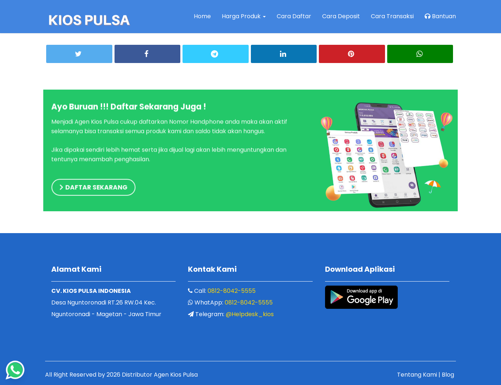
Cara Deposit (341, 16)
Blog (448, 374)
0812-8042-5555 (232, 291)
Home (202, 16)
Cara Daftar (294, 16)
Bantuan (440, 16)
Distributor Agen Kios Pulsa (160, 374)
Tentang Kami (417, 374)
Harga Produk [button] (244, 16)
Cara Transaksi (392, 16)
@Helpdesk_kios (250, 314)
